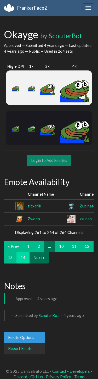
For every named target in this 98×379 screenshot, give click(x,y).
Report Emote (20, 348)
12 (87, 246)
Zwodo (34, 218)
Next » (39, 257)
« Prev (13, 246)
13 (10, 257)
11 (74, 246)
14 (23, 257)
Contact (59, 371)
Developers (80, 371)
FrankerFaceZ (32, 8)
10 (61, 246)
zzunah (86, 218)
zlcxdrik (34, 206)
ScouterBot (65, 36)
